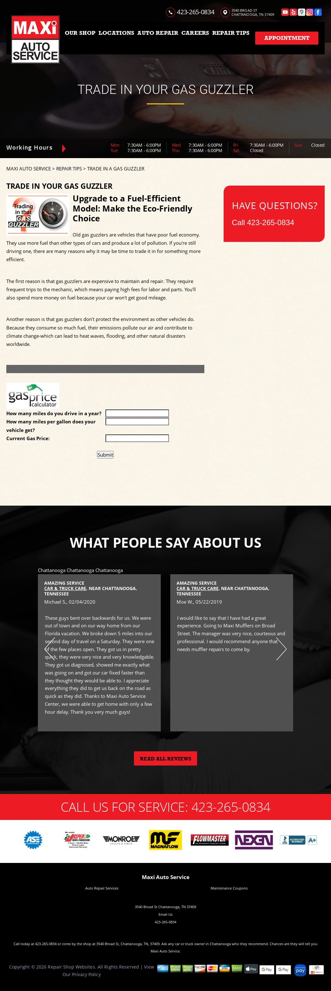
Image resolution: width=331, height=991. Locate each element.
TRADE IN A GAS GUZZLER (115, 168)
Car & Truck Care (65, 588)
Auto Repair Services (101, 888)
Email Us (165, 914)
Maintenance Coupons (229, 888)
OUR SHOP (80, 32)
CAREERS (195, 32)
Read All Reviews (165, 759)
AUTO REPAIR (157, 32)
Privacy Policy (86, 974)
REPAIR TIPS (231, 32)
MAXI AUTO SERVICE (28, 168)
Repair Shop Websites (71, 967)
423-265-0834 (195, 12)
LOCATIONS (117, 32)
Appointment (287, 37)
